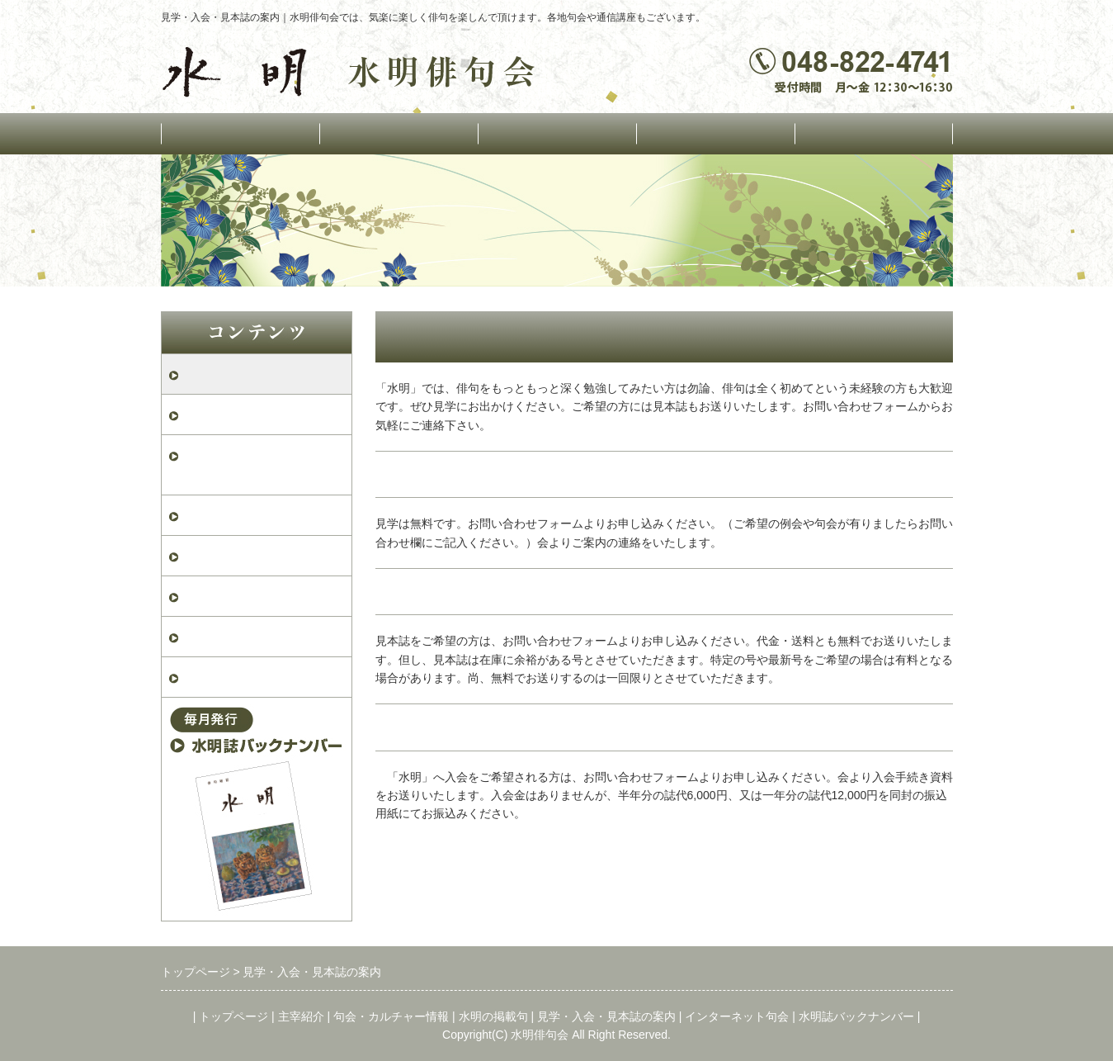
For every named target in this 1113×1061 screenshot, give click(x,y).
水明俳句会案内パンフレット (261, 464)
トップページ (240, 133)
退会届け (208, 555)
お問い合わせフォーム (248, 414)
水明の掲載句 (715, 133)
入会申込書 (215, 515)
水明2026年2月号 (231, 636)
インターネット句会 (873, 133)
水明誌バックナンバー (856, 1016)
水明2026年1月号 (231, 677)
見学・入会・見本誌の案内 (261, 374)
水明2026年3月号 (231, 596)
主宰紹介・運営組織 (398, 133)
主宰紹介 (301, 1016)
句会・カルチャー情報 (557, 133)
